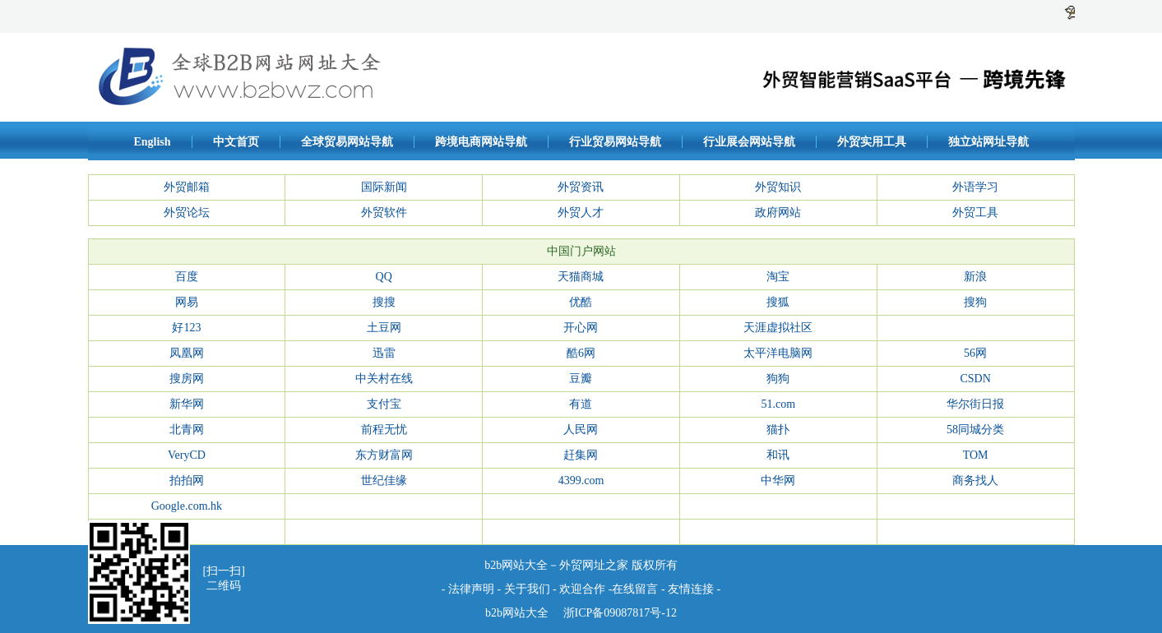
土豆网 (384, 327)
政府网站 (778, 212)
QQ (384, 276)
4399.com (581, 480)
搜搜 (384, 302)
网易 (186, 302)
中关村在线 (384, 378)
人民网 (580, 429)
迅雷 (384, 353)
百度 (186, 276)
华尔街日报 (975, 404)
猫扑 (777, 429)
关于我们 (527, 589)
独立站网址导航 (988, 142)
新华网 (186, 404)
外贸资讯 (581, 187)
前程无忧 (384, 429)
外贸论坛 (187, 212)
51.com (778, 404)
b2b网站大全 (517, 613)
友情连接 (692, 589)
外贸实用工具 (871, 142)
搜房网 (186, 378)
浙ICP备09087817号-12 (618, 613)
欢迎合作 (582, 589)
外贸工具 (975, 212)
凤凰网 (186, 353)
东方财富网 (384, 455)
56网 (975, 353)
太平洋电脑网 (777, 353)
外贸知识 (778, 187)
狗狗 (777, 378)
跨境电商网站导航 (481, 142)
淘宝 (777, 276)
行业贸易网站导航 (615, 142)
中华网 (778, 480)
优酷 (580, 302)
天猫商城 (581, 276)
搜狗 (975, 302)
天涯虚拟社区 (777, 327)
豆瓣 (580, 378)
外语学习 (975, 187)
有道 (580, 404)
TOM (975, 455)
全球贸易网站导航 (347, 142)
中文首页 (236, 142)
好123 (186, 327)
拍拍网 (186, 480)
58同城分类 (975, 429)
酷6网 (581, 353)
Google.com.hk (186, 506)
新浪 (975, 276)
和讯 (777, 455)
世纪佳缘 (384, 480)
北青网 (186, 429)
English (151, 142)
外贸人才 (581, 212)
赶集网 (580, 455)
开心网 (580, 327)
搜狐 (777, 302)
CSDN (975, 378)
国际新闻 (384, 187)
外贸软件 (384, 212)
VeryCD (187, 455)
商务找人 (975, 480)
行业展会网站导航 (749, 142)
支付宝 (384, 404)
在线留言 (635, 589)
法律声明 (471, 589)
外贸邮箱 (187, 187)
